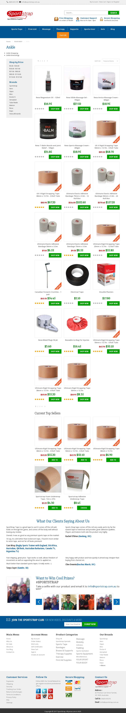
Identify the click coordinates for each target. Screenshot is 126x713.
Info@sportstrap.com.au (102, 585)
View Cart (102, 2)
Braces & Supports (64, 648)
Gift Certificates (37, 645)
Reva (11, 108)
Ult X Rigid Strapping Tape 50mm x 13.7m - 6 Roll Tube (106, 146)
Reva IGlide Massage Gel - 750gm (77, 98)
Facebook (38, 689)
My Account (94, 2)
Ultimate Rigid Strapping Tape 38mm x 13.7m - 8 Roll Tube (48, 388)
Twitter (44, 689)
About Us (9, 645)
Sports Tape (61, 642)
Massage (80, 637)
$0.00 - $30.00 (14, 66)
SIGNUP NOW (90, 622)
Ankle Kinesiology (12, 55)
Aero (11, 88)
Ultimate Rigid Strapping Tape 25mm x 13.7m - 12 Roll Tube (106, 244)
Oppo (11, 91)
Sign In (33, 650)
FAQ (7, 698)
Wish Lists (34, 642)
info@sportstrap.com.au (31, 2)
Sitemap (9, 701)
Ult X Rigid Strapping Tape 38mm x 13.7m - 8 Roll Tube (48, 194)
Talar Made (13, 102)
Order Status (36, 639)
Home (8, 637)
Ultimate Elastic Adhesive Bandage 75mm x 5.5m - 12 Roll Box (77, 195)
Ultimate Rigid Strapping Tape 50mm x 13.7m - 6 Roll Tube (106, 340)
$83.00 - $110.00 (15, 74)
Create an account (38, 653)
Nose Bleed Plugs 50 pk (48, 339)
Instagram (44, 694)
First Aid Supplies (64, 658)
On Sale (9, 642)
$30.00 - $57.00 (14, 69)
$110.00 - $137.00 (15, 77)
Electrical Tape (77, 291)
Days (11, 111)
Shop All (59, 637)
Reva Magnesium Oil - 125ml (48, 97)
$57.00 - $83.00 (14, 71)
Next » (47, 61)
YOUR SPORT (82, 657)
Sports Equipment (84, 652)
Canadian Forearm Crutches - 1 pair (48, 292)
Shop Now (55, 109)
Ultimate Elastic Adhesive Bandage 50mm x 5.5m (48, 244)
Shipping (9, 682)
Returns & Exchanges (14, 690)
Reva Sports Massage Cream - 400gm (77, 146)
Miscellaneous (81, 655)
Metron (12, 105)
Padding (80, 646)
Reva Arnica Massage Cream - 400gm (106, 98)
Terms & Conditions (13, 693)
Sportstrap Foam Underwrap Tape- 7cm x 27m (48, 496)
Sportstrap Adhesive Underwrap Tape (77, 496)
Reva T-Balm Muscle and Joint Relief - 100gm (48, 146)
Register (116, 2)
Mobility (80, 640)
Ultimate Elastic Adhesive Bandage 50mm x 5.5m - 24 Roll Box (106, 195)
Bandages (60, 645)
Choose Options (83, 507)
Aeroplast (13, 100)
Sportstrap (13, 86)
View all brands (15, 114)
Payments (10, 679)
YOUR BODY (81, 661)
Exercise (59, 655)
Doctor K (12, 97)
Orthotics (79, 643)
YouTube (50, 694)
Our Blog (9, 647)
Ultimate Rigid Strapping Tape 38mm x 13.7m (106, 448)
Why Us (9, 639)
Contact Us (10, 650)
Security (9, 685)
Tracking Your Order (13, 687)
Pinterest (50, 689)
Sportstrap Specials (63, 639)
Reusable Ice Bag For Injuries (77, 339)
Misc (11, 94)
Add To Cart (55, 459)
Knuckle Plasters (106, 291)
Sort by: (98, 61)
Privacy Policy (11, 695)
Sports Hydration (82, 649)
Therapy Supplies (64, 652)
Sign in (109, 2)
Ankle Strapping (12, 53)
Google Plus (38, 694)
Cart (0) (63, 35)
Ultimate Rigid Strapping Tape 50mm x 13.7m (77, 388)
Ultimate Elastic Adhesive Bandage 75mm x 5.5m (77, 244)
